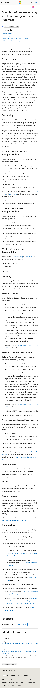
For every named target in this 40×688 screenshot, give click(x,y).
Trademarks (5, 685)
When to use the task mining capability (14, 41)
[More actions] (36, 6)
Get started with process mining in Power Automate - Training (20, 643)
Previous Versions (16, 680)
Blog (25, 680)
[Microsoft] (20, 2)
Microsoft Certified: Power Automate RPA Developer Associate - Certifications (20, 652)
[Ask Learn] (33, 6)
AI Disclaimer (5, 680)
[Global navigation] (2, 2)
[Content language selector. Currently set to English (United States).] (10, 670)
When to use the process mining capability (15, 38)
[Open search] (32, 2)
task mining (13, 194)
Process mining (7, 33)
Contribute (33, 680)
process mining (18, 257)
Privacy (4, 682)
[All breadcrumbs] (3, 6)
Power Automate (11, 7)
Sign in (36, 2)
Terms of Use (31, 682)
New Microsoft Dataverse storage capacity (15, 520)
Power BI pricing (17, 477)
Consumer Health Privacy (16, 682)
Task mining (6, 36)
